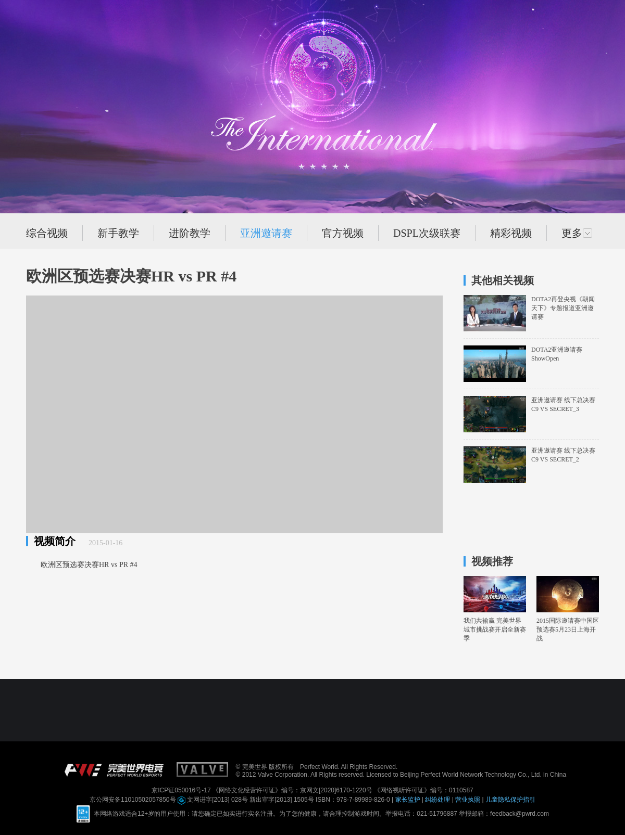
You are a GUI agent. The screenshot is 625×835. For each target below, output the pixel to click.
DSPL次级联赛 (426, 233)
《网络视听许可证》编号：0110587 (423, 790)
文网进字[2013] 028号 (213, 799)
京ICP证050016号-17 (182, 790)
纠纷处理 (438, 799)
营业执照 (468, 799)
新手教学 (118, 233)
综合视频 (47, 233)
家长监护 (408, 799)
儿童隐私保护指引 (510, 799)
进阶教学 (189, 233)
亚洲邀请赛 (266, 233)
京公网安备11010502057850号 (134, 799)
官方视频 (343, 233)
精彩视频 (511, 233)
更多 (577, 233)
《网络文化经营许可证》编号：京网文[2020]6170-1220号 (293, 790)
